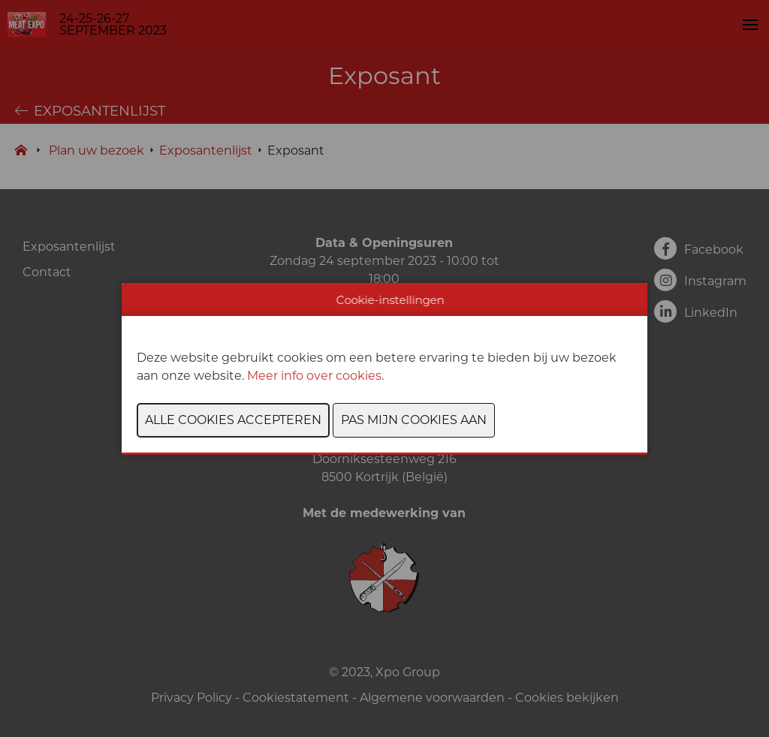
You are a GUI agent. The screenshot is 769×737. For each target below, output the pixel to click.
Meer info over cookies (314, 375)
